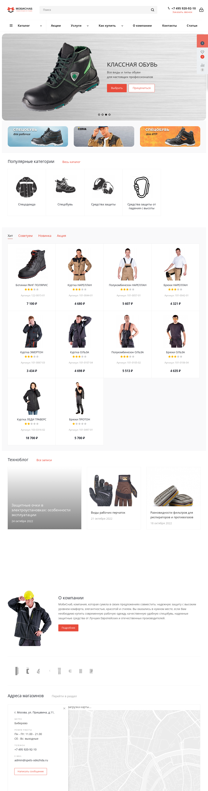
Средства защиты (103, 204)
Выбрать (117, 88)
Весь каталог (71, 162)
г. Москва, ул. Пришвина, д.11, (34, 712)
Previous (10, 670)
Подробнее (68, 627)
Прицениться (142, 88)
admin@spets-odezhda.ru (31, 760)
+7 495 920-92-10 (183, 8)
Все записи (44, 460)
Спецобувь (65, 204)
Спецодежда (26, 204)
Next (197, 670)
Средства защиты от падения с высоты (141, 206)
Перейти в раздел (64, 696)
